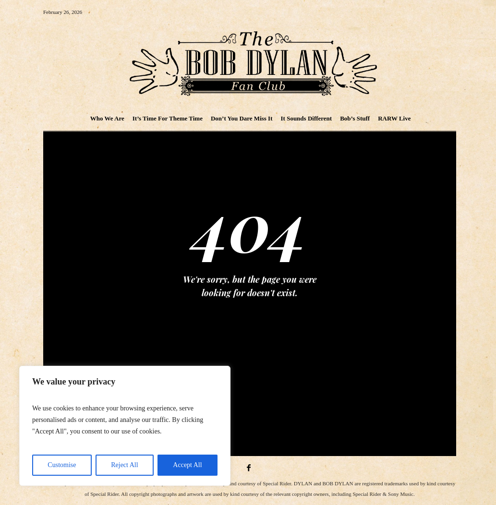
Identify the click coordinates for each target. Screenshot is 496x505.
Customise (62, 465)
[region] (124, 426)
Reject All (124, 465)
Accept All (187, 465)
